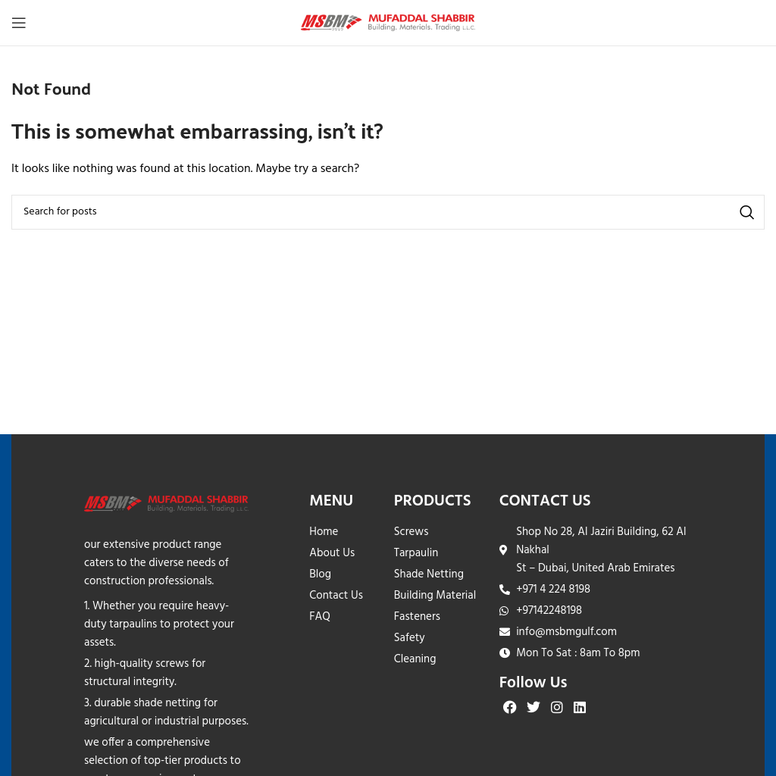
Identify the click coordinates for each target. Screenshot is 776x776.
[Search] (388, 212)
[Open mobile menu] (19, 23)
